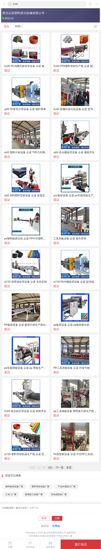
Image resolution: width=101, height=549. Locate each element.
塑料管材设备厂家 (40, 486)
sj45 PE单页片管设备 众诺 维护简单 (25, 109)
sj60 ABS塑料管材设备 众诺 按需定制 (26, 195)
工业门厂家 (10, 494)
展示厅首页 (21, 508)
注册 (57, 518)
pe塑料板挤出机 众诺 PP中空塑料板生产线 (26, 238)
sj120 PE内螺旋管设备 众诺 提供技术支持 (75, 281)
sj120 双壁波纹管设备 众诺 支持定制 (25, 281)
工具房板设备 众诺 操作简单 (69, 238)
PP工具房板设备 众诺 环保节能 (71, 368)
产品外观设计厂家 (67, 486)
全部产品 (33, 508)
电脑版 (56, 525)
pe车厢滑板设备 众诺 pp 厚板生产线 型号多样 (26, 368)
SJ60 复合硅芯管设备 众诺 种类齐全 (25, 411)
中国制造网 (7, 508)
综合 (6, 26)
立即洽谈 (30, 545)
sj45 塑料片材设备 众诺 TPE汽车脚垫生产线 (26, 152)
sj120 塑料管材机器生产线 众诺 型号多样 (26, 454)
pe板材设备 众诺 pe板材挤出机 (71, 324)
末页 (69, 467)
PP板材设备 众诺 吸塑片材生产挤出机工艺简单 (26, 324)
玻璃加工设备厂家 (34, 494)
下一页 (60, 467)
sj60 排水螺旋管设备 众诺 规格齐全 (74, 152)
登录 (43, 518)
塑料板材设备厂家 (14, 486)
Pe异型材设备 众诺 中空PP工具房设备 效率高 (75, 454)
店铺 (10, 545)
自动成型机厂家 (59, 494)
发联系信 (50, 545)
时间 (19, 26)
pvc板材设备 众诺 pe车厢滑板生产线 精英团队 (75, 195)
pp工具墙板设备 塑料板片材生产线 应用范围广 (75, 411)
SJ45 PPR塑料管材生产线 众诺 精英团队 (75, 66)
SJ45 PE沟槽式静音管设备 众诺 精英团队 (26, 66)
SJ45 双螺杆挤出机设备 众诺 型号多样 (75, 109)
